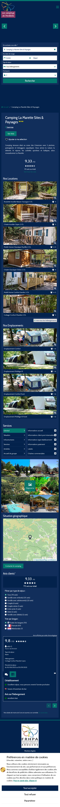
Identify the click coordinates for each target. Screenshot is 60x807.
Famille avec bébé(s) (17, 617)
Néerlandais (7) (17, 631)
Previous (4, 26)
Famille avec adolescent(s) (20, 603)
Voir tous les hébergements (45, 320)
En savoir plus (43, 715)
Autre (12, 614)
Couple (12, 605)
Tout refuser (30, 794)
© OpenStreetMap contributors (45, 562)
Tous (12, 597)
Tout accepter (30, 788)
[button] (30, 539)
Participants (6, 71)
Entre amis (14, 611)
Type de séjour (7, 62)
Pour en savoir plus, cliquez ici (25, 780)
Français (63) (16, 628)
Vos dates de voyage (9, 54)
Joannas (9, 127)
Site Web (11, 134)
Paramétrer (30, 800)
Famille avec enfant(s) (18, 600)
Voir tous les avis (30, 172)
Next (55, 26)
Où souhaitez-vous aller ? (10, 45)
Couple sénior (15, 608)
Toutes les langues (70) (18, 625)
